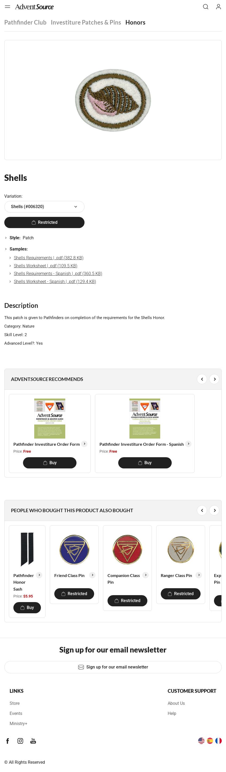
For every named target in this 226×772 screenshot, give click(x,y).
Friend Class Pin (69, 575)
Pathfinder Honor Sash (23, 582)
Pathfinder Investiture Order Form (46, 444)
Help (172, 713)
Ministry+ (18, 723)
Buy (50, 462)
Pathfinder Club (25, 22)
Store (15, 703)
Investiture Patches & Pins (86, 22)
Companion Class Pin (124, 579)
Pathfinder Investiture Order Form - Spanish (141, 444)
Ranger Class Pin (176, 575)
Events (16, 713)
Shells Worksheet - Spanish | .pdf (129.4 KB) (55, 281)
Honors (135, 22)
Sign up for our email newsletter (113, 667)
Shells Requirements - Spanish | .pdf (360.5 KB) (58, 273)
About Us (176, 703)
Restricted (45, 222)
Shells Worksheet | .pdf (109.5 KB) (45, 265)
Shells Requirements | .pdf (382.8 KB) (48, 257)
